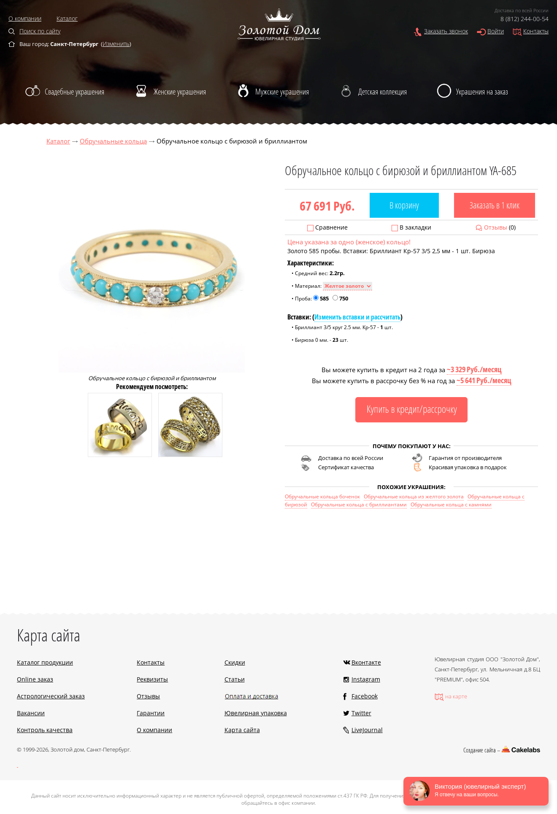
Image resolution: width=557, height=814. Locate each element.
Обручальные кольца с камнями (451, 504)
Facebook (365, 696)
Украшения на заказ (482, 91)
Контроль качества (45, 730)
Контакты (536, 31)
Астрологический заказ (51, 696)
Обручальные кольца (113, 141)
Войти (495, 31)
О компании (24, 18)
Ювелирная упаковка (255, 713)
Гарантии (151, 713)
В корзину (404, 205)
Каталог (67, 18)
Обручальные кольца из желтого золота (414, 496)
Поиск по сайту (39, 31)
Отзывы (495, 227)
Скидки (234, 662)
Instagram (366, 679)
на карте (456, 696)
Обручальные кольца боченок (322, 496)
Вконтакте (366, 662)
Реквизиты (152, 679)
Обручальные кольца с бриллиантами (359, 504)
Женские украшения (180, 91)
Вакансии (31, 713)
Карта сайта (242, 730)
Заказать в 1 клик (494, 205)
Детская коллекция (382, 91)
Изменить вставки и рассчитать (357, 317)
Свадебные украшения (74, 91)
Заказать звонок (446, 31)
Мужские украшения (282, 91)
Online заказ (35, 679)
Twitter (361, 713)
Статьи (234, 679)
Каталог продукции (45, 662)
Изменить (116, 44)
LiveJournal (367, 730)
